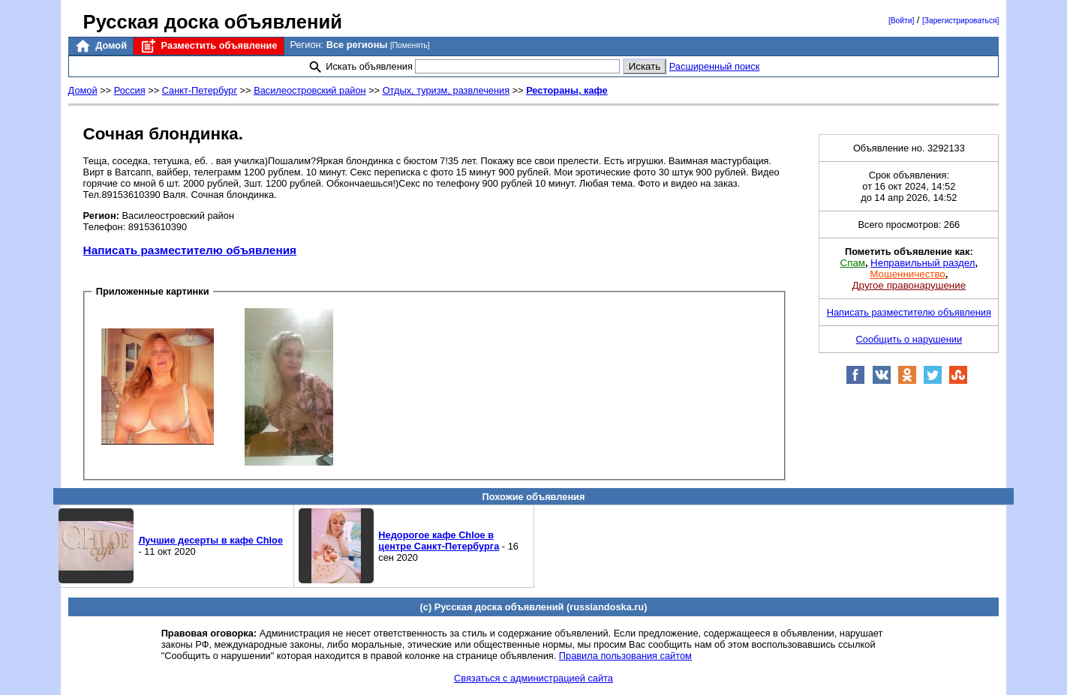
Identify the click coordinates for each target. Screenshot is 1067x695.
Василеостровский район (309, 90)
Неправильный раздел (922, 262)
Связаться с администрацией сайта (533, 678)
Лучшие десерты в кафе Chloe (210, 540)
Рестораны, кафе (567, 90)
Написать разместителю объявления (189, 250)
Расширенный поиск (714, 66)
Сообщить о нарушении (909, 339)
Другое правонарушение (909, 285)
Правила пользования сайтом (625, 655)
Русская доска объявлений (212, 21)
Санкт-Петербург (199, 90)
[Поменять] (410, 45)
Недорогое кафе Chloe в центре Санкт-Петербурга (438, 540)
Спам (852, 262)
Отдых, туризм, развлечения (446, 90)
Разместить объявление (208, 46)
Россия (130, 90)
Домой (100, 46)
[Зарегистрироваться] (960, 20)
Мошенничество (907, 274)
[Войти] (901, 20)
